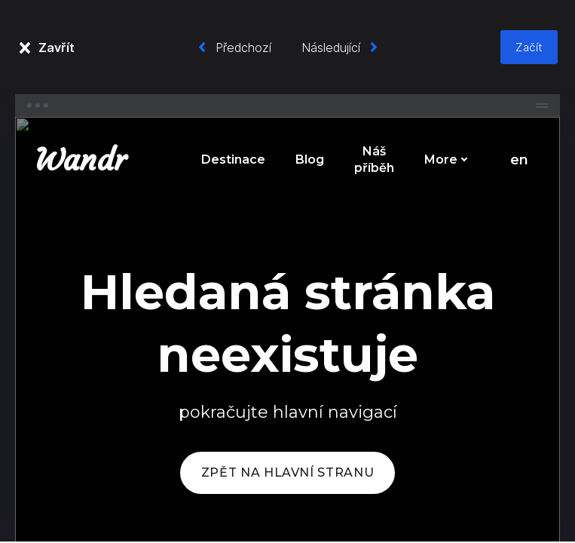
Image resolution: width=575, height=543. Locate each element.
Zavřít (56, 47)
